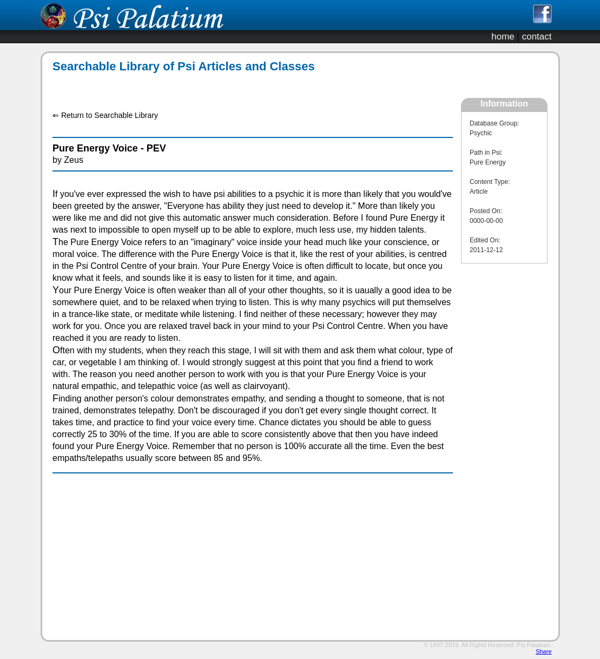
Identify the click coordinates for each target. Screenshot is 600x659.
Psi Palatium (533, 645)
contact (537, 36)
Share (543, 651)
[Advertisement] (247, 86)
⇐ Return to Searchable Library (105, 115)
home (503, 36)
